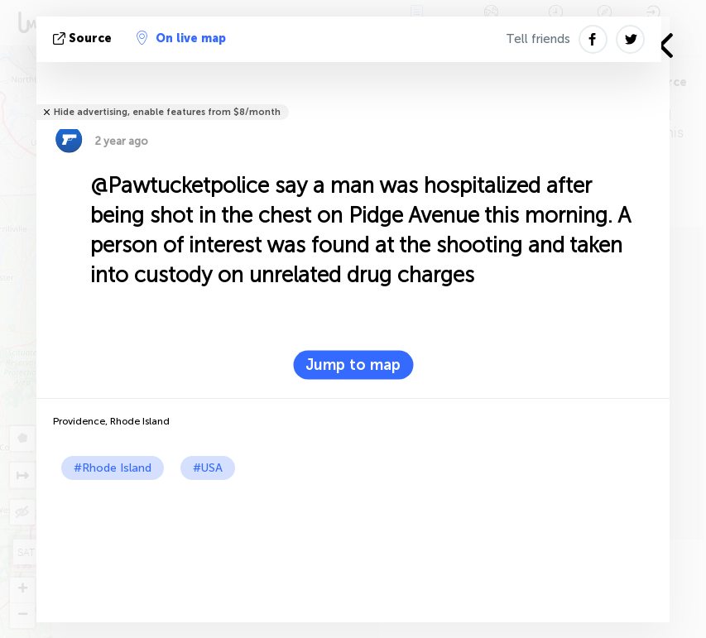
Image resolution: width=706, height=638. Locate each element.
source (84, 38)
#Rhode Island (112, 468)
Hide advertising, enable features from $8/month (167, 112)
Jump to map (353, 365)
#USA (208, 468)
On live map (181, 38)
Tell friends (538, 38)
